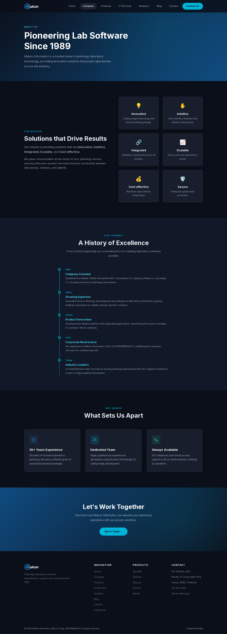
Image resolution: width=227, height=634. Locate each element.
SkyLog (137, 582)
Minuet (136, 593)
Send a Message (180, 593)
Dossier (137, 588)
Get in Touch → (113, 531)
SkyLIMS (137, 571)
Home (72, 6)
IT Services (125, 6)
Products (106, 6)
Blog (159, 6)
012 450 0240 (179, 588)
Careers (173, 6)
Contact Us (192, 6)
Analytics (144, 6)
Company (88, 6)
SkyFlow (137, 577)
